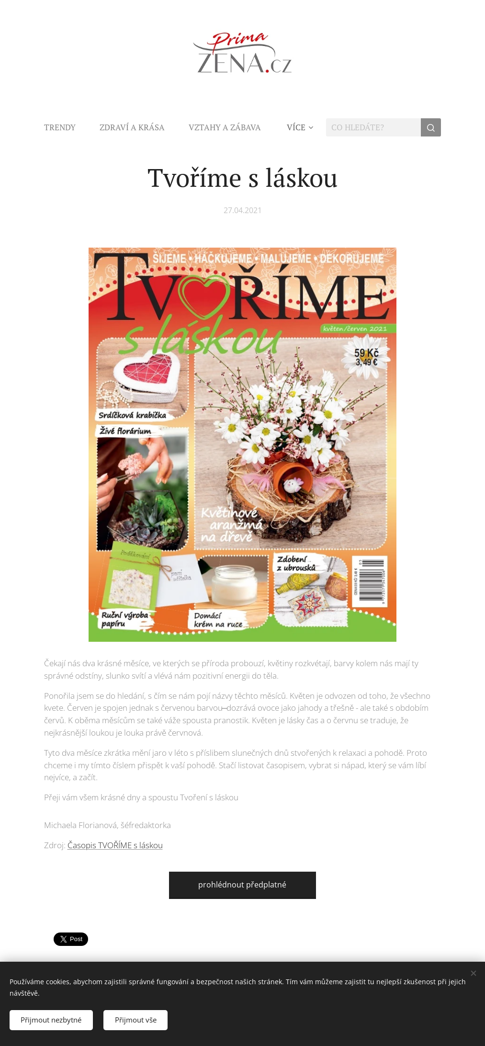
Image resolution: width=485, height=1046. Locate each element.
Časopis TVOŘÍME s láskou (115, 845)
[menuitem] (66, 127)
